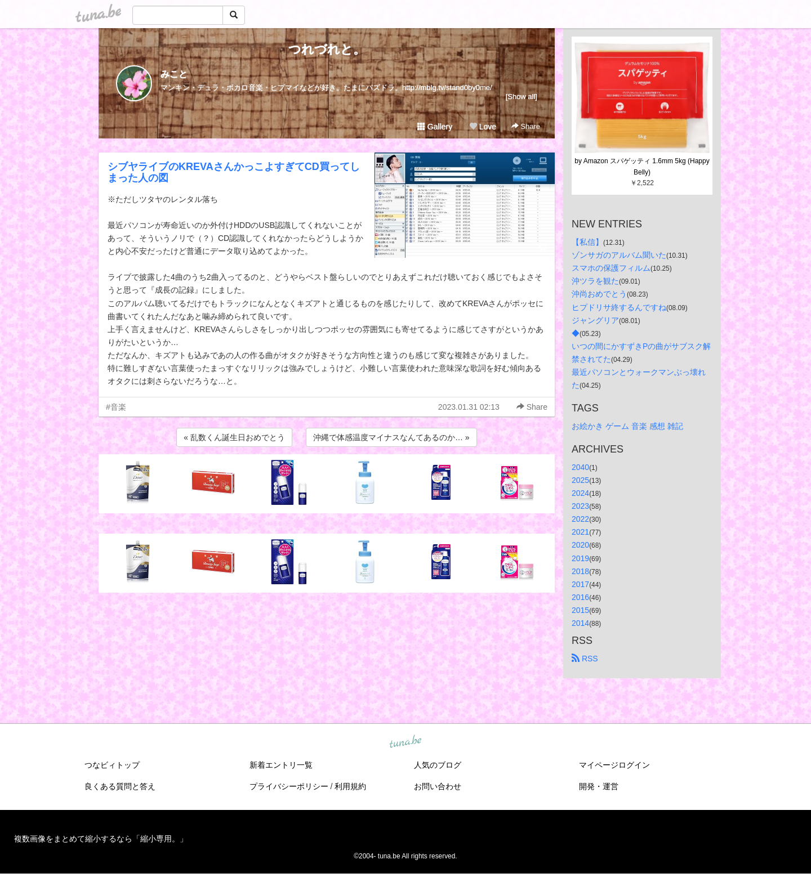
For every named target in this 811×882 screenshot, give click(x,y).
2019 (580, 558)
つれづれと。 (327, 49)
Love (482, 126)
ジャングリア (595, 320)
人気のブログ (437, 764)
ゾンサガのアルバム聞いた (619, 254)
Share (525, 126)
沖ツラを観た (595, 280)
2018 (580, 571)
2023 (580, 506)
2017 (580, 584)
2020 (580, 544)
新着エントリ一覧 (281, 764)
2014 (580, 623)
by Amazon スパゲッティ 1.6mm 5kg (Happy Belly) (642, 166)
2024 (580, 493)
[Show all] (521, 96)
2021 (580, 531)
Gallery (434, 126)
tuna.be (404, 742)
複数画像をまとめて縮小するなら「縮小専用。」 (101, 838)
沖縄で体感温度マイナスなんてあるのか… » (391, 437)
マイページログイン (614, 764)
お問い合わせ (437, 786)
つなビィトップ (112, 764)
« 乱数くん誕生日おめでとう (234, 437)
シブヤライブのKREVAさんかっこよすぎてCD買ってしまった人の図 (234, 172)
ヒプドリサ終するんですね (619, 307)
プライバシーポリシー (288, 786)
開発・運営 (598, 786)
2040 (580, 467)
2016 (580, 597)
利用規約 (350, 786)
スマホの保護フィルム (611, 267)
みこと (174, 74)
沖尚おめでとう (599, 293)
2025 (580, 480)
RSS (585, 658)
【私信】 (587, 242)
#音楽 (116, 406)
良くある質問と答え (119, 786)
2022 (580, 518)
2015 (580, 610)
